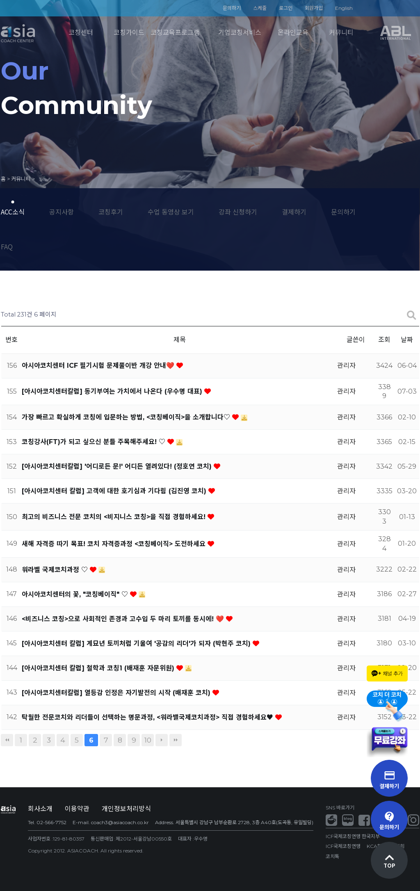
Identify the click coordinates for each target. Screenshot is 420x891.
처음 (7, 740)
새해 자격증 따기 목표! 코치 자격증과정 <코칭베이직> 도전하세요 (115, 544)
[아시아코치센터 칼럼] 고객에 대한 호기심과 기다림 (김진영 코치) (115, 491)
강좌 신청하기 (238, 211)
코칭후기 (110, 211)
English (344, 8)
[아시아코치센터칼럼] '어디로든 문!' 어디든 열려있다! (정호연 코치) (118, 466)
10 (147, 740)
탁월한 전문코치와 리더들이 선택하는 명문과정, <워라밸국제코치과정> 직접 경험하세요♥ (148, 717)
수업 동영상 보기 (171, 211)
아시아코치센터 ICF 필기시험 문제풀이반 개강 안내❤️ (99, 365)
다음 (161, 740)
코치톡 (332, 856)
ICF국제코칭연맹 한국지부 (353, 836)
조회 (384, 340)
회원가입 (314, 8)
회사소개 (40, 809)
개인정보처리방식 (126, 809)
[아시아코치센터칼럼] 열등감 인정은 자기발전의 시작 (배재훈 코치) (117, 693)
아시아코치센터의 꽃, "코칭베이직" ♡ (76, 594)
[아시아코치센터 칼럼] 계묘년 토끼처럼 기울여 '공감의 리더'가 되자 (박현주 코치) (137, 643)
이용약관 (77, 809)
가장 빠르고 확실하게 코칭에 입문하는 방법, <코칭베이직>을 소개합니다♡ (127, 417)
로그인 (285, 8)
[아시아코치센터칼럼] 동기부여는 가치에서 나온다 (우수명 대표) (113, 391)
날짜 (407, 340)
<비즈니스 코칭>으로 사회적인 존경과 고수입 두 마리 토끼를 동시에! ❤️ (124, 619)
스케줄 (260, 8)
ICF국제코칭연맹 (343, 846)
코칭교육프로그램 (175, 32)
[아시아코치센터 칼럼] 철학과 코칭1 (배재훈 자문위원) (99, 668)
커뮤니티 (341, 32)
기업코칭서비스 (239, 32)
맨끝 (175, 740)
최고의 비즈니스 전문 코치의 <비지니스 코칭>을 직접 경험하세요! (115, 517)
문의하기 (232, 8)
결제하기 (294, 211)
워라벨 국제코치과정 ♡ (56, 570)
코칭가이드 (129, 32)
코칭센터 (80, 32)
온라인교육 (293, 32)
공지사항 (61, 211)
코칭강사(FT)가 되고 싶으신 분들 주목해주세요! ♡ (94, 442)
